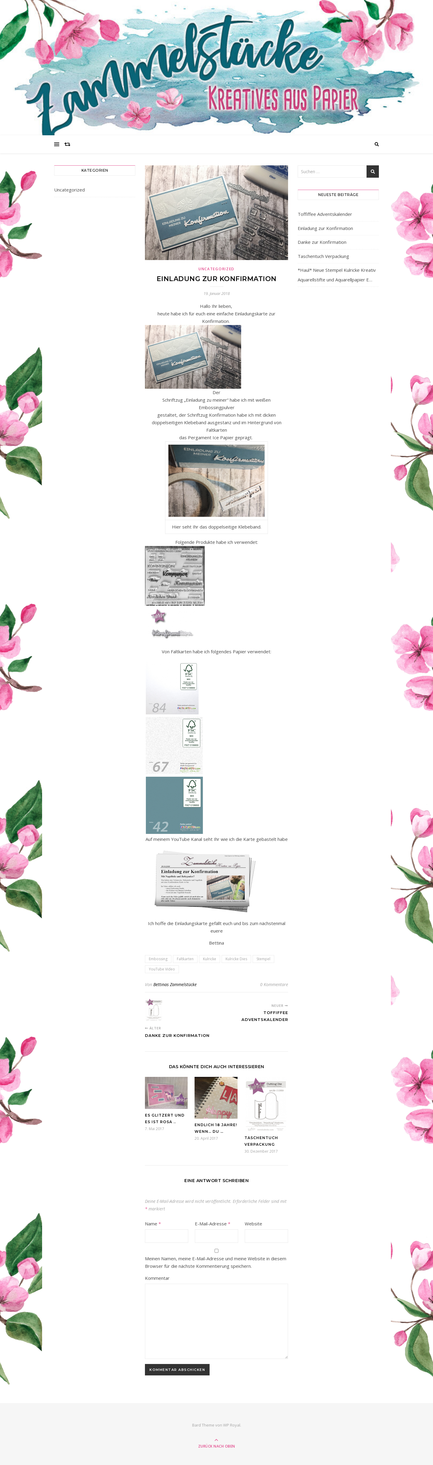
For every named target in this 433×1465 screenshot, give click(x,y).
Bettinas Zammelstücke (175, 984)
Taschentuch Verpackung (323, 256)
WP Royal (231, 1425)
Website (253, 1224)
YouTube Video (162, 969)
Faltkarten (185, 958)
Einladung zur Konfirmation (325, 228)
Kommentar (157, 1278)
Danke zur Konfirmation (322, 242)
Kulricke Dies (236, 958)
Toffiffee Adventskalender (325, 214)
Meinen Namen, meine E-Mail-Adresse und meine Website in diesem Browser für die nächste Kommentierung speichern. (215, 1262)
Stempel (263, 958)
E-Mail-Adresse (212, 1224)
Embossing (158, 958)
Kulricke (209, 958)
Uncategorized (69, 190)
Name (153, 1224)
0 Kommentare (274, 984)
